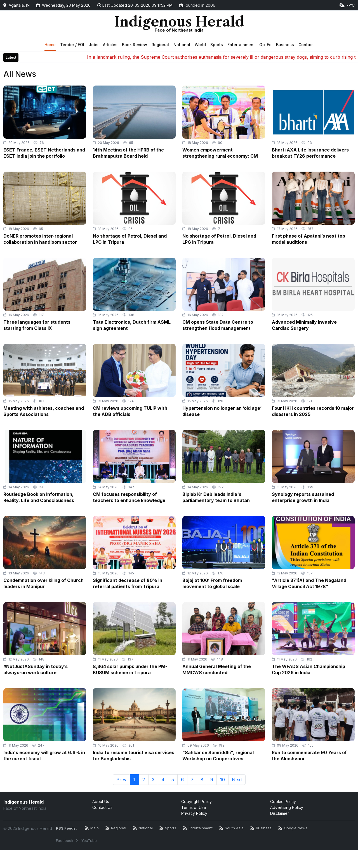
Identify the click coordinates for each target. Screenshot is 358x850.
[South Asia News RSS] (231, 828)
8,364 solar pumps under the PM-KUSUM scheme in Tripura (130, 669)
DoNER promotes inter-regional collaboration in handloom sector (40, 239)
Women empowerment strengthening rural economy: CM (220, 153)
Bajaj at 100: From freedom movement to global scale (212, 583)
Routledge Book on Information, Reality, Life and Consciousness (38, 497)
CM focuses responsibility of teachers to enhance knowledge (129, 497)
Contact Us (102, 807)
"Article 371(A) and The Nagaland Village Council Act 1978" (309, 583)
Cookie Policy (283, 801)
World (200, 44)
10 (222, 779)
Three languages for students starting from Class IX (36, 325)
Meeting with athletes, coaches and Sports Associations (43, 411)
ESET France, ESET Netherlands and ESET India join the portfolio (44, 153)
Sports (216, 44)
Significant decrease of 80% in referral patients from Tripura (127, 583)
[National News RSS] (143, 828)
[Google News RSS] (292, 828)
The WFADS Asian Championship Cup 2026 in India (308, 669)
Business (285, 44)
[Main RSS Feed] (92, 828)
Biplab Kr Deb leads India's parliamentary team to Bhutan (216, 497)
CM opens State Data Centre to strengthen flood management (217, 325)
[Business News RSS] (261, 828)
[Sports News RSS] (167, 828)
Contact (306, 44)
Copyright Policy (196, 801)
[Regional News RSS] (115, 828)
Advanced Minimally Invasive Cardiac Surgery (304, 325)
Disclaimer (279, 813)
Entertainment (241, 44)
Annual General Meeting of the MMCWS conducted (216, 669)
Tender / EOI (72, 44)
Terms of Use (193, 807)
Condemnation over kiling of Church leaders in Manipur (43, 583)
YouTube (89, 840)
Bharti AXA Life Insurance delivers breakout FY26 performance (310, 153)
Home (50, 44)
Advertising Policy (286, 807)
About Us (100, 801)
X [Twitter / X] (77, 840)
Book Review (134, 44)
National (181, 44)
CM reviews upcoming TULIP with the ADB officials (130, 411)
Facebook (64, 840)
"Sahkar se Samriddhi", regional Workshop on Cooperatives (218, 755)
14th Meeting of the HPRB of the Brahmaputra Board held (128, 153)
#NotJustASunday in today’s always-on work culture (35, 669)
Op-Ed (265, 44)
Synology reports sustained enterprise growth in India (303, 497)
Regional (160, 44)
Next (237, 779)
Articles (110, 44)
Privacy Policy (194, 813)
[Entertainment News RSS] (198, 828)
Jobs (93, 44)
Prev (121, 779)
